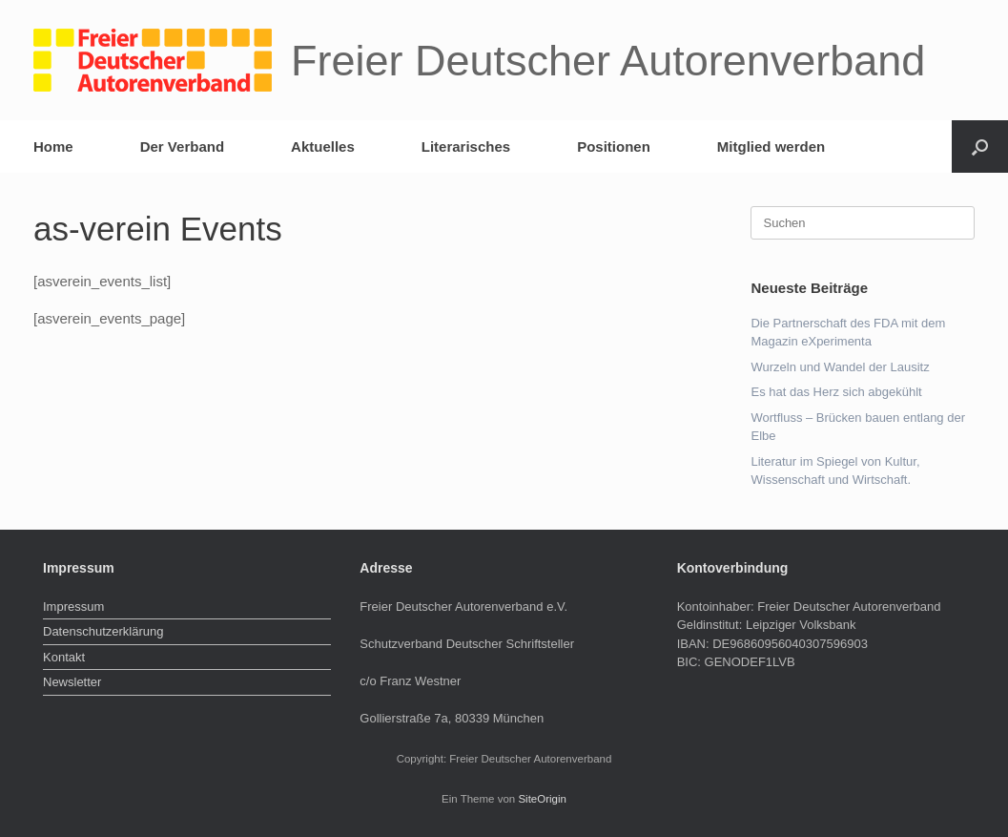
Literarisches (466, 146)
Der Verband (182, 146)
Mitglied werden (771, 146)
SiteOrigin (542, 799)
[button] (980, 146)
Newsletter (72, 682)
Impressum (73, 606)
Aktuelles (323, 146)
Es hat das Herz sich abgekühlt (836, 392)
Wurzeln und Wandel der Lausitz (840, 367)
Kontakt (64, 657)
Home (53, 146)
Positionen (613, 146)
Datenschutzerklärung (103, 631)
